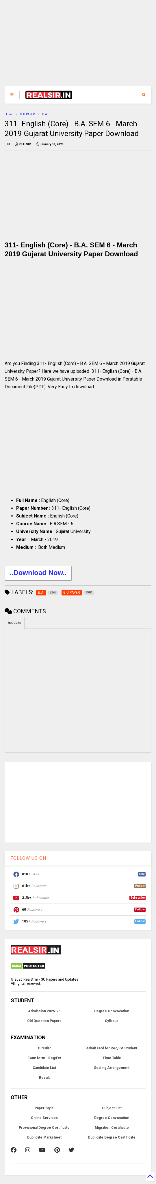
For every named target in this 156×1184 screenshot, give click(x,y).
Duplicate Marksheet (44, 1137)
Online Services (44, 1118)
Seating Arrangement (111, 1068)
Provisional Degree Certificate (44, 1128)
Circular (44, 1048)
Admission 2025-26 (44, 1011)
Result (44, 1078)
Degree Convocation (111, 1011)
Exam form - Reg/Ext (44, 1058)
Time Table (112, 1058)
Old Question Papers (44, 1021)
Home (8, 114)
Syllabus (111, 1021)
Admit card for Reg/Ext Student (111, 1048)
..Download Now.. (38, 573)
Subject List (112, 1108)
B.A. (45, 114)
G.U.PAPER (27, 114)
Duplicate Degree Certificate (111, 1137)
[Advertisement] (78, 46)
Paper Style (44, 1108)
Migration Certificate (112, 1128)
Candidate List (44, 1068)
